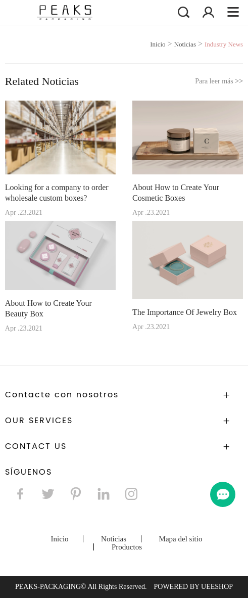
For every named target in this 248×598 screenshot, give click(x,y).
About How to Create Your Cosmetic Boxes (175, 192)
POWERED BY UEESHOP (193, 586)
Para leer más (219, 81)
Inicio (157, 44)
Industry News (224, 44)
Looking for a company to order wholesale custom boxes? (57, 192)
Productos (127, 546)
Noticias (185, 44)
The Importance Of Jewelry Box (184, 312)
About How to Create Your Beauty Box (48, 308)
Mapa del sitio (181, 538)
